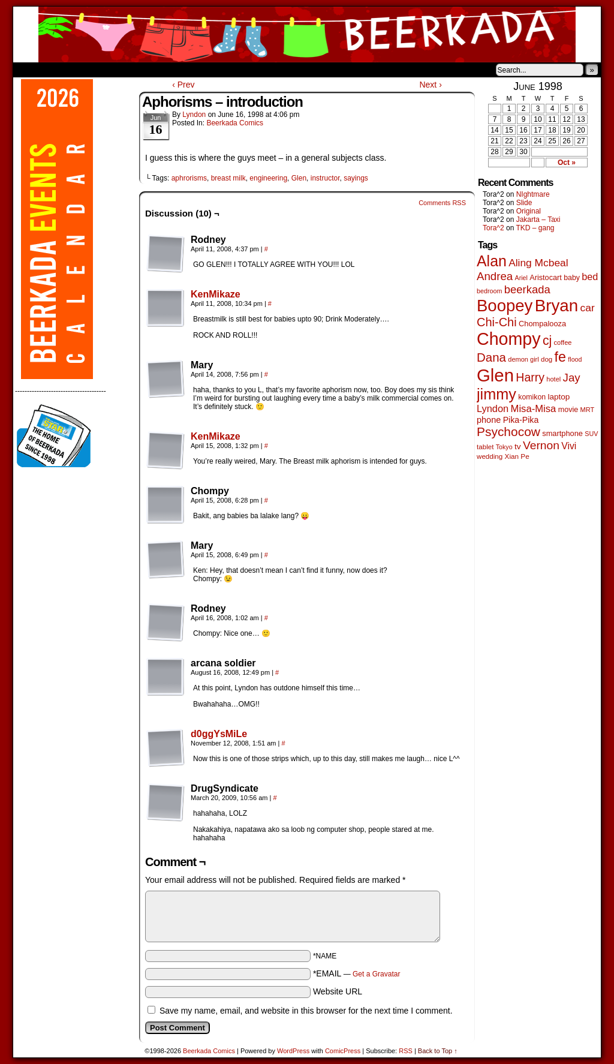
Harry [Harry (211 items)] (530, 377)
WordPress (293, 1050)
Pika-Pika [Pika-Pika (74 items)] (521, 420)
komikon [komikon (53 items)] (532, 397)
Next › (430, 84)
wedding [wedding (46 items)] (489, 456)
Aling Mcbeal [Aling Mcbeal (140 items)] (538, 263)
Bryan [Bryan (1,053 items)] (557, 305)
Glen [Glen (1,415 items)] (495, 375)
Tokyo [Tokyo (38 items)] (504, 446)
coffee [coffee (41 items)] (563, 342)
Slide (524, 203)
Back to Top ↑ (438, 1050)
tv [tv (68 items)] (517, 446)
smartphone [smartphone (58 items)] (562, 433)
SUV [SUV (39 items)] (591, 433)
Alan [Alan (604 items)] (492, 261)
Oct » (567, 162)
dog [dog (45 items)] (546, 359)
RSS (406, 1050)
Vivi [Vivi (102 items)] (568, 446)
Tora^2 (493, 228)
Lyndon (194, 114)
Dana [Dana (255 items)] (491, 357)
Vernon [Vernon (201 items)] (541, 445)
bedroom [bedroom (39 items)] (489, 290)
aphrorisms (189, 178)
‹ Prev (183, 84)
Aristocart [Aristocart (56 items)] (545, 277)
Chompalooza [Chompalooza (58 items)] (542, 323)
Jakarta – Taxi (538, 219)
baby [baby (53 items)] (572, 277)
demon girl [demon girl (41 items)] (523, 359)
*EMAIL (357, 973)
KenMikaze (215, 294)
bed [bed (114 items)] (590, 276)
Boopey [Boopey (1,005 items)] (504, 305)
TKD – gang (535, 228)
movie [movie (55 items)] (568, 409)
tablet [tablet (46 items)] (485, 446)
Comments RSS (442, 202)
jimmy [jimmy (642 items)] (496, 394)
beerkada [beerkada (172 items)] (527, 289)
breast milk (228, 178)
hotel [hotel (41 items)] (553, 379)
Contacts (148, 69)
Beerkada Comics (307, 34)
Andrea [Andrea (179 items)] (495, 276)
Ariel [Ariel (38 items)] (521, 277)
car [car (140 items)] (587, 308)
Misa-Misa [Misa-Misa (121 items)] (533, 408)
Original (528, 211)
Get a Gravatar (376, 974)
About (65, 69)
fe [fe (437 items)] (560, 357)
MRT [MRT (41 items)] (587, 409)
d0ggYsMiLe (219, 734)
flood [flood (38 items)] (575, 359)
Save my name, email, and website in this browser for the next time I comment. (306, 1010)
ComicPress (342, 1050)
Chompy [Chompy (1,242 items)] (509, 338)
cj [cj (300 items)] (547, 340)
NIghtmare (533, 194)
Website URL (337, 991)
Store (102, 69)
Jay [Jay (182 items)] (571, 377)
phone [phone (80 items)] (489, 420)
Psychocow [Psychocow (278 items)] (508, 431)
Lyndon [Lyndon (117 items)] (492, 408)
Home (30, 69)
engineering (268, 178)
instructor (325, 178)
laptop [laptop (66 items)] (559, 396)
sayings (356, 178)
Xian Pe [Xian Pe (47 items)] (517, 456)
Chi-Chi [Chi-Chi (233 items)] (497, 322)
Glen (298, 178)
